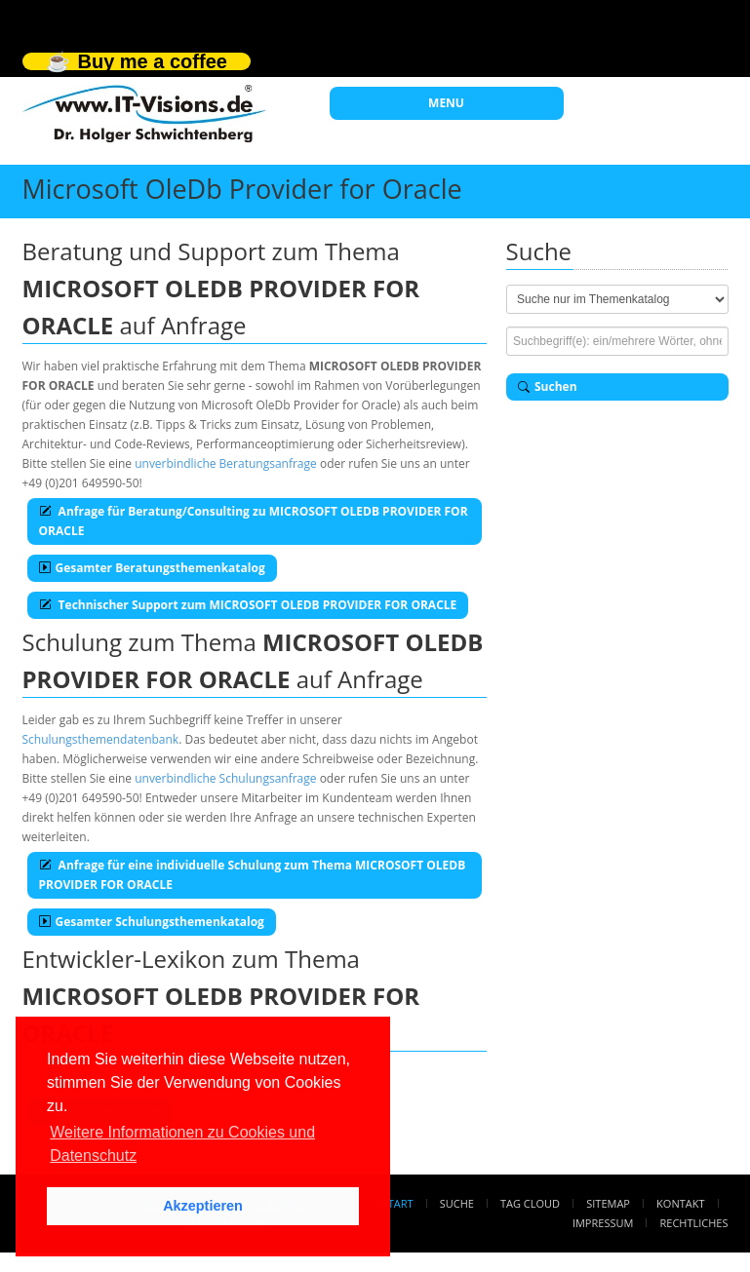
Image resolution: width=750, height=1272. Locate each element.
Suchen (547, 386)
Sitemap (608, 1203)
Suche (457, 1203)
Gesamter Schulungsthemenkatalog (151, 921)
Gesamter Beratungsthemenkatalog (152, 567)
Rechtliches (694, 1222)
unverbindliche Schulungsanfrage (225, 778)
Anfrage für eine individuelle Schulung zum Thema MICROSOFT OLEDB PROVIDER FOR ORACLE (252, 875)
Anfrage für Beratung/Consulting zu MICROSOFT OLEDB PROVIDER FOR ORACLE (253, 521)
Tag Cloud (530, 1203)
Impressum (602, 1222)
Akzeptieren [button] (203, 1206)
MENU (446, 103)
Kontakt (680, 1203)
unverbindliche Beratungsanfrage (226, 463)
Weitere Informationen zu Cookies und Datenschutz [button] (182, 1144)
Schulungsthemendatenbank (100, 739)
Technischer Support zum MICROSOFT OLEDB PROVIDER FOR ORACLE (248, 605)
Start (398, 1203)
